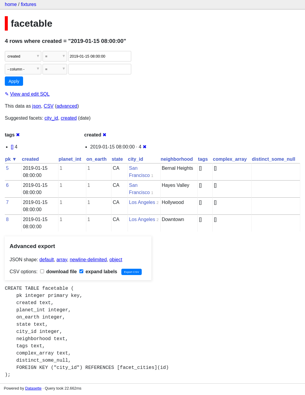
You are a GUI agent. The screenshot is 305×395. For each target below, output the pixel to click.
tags (203, 159)
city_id (51, 118)
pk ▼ (11, 159)
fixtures (28, 4)
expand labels (98, 271)
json (36, 106)
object (115, 259)
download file (58, 271)
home (11, 4)
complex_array (230, 159)
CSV (49, 106)
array (62, 259)
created (69, 118)
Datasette (33, 388)
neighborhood (177, 159)
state (117, 159)
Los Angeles (142, 202)
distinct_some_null (273, 159)
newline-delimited (88, 259)
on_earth (96, 159)
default (47, 259)
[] (12, 146)
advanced (67, 106)
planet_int (70, 159)
